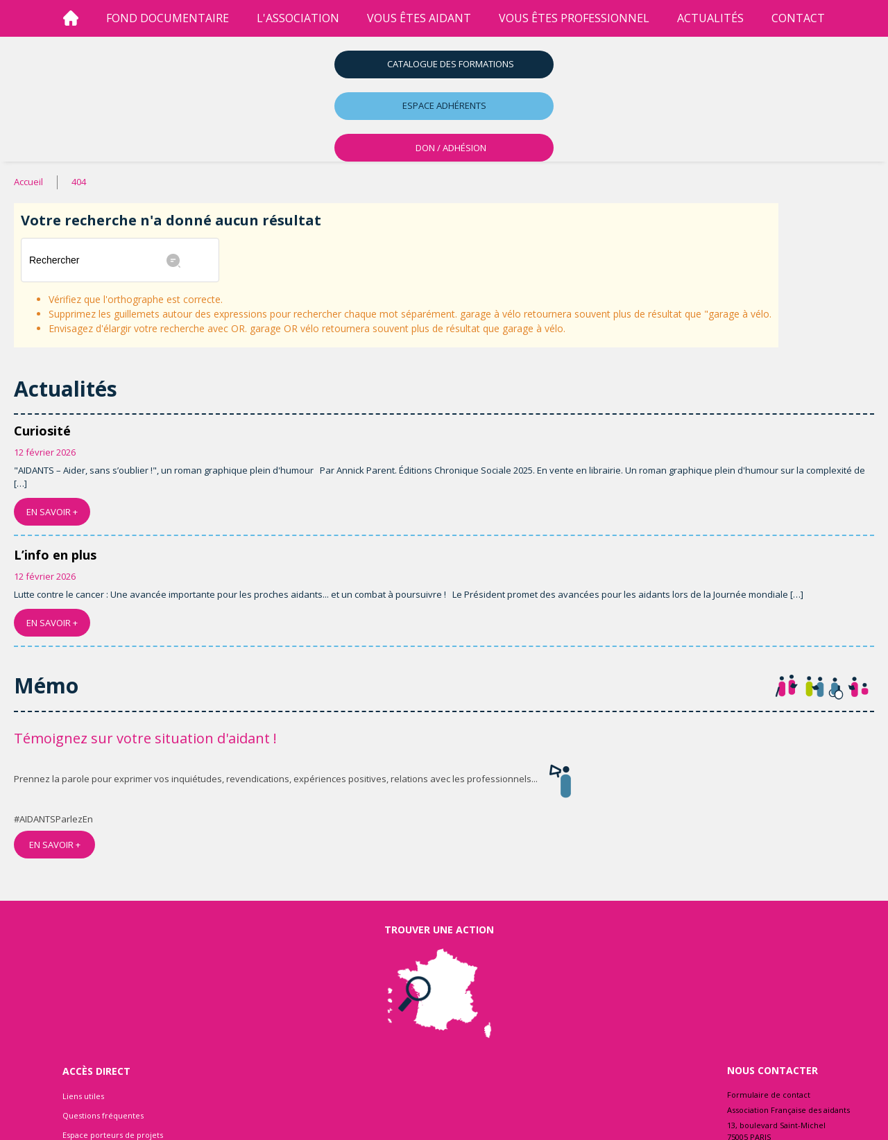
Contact (798, 18)
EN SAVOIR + (52, 512)
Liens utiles (83, 1096)
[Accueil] (70, 18)
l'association (298, 18)
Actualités (710, 18)
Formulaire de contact (768, 1094)
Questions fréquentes (103, 1115)
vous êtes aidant (419, 18)
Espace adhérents (444, 105)
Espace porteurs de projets (112, 1135)
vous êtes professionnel (574, 18)
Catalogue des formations (450, 64)
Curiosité (42, 430)
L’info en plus (55, 554)
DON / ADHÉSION (451, 147)
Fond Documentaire (167, 18)
